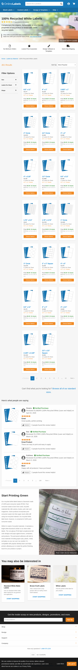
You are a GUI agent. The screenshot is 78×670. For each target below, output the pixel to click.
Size (3, 79)
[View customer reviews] (15, 22)
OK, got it (71, 664)
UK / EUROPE (41, 655)
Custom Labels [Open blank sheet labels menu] (24, 10)
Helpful (25, 425)
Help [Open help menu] (55, 10)
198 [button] (40, 480)
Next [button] (72, 378)
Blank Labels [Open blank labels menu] (8, 10)
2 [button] (36, 378)
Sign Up (69, 619)
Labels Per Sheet (7, 85)
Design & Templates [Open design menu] (41, 10)
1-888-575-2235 (46, 648)
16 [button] (65, 378)
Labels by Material (12, 58)
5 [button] (49, 378)
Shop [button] (3, 627)
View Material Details (35, 36)
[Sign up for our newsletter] (33, 620)
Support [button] (4, 638)
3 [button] (41, 378)
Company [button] (5, 643)
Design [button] (4, 632)
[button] (10, 47)
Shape (3, 90)
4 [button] (45, 378)
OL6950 (74, 40)
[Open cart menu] (73, 3)
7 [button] (58, 378)
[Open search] (61, 4)
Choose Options (30, 106)
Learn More (60, 664)
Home (3, 58)
